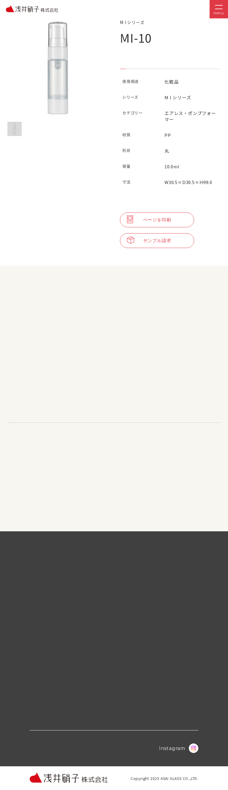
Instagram (178, 748)
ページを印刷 (149, 219)
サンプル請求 (149, 240)
